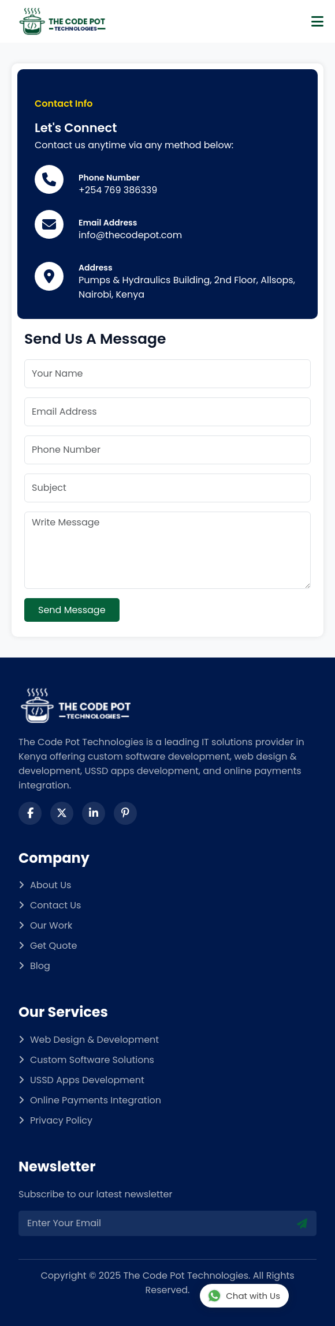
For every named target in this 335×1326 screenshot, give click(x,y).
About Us (50, 885)
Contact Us (55, 905)
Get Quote (53, 945)
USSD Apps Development (87, 1080)
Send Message (72, 610)
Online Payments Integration (95, 1100)
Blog (40, 965)
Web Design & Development (94, 1039)
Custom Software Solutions (92, 1059)
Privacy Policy (61, 1120)
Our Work (51, 925)
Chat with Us (243, 1296)
